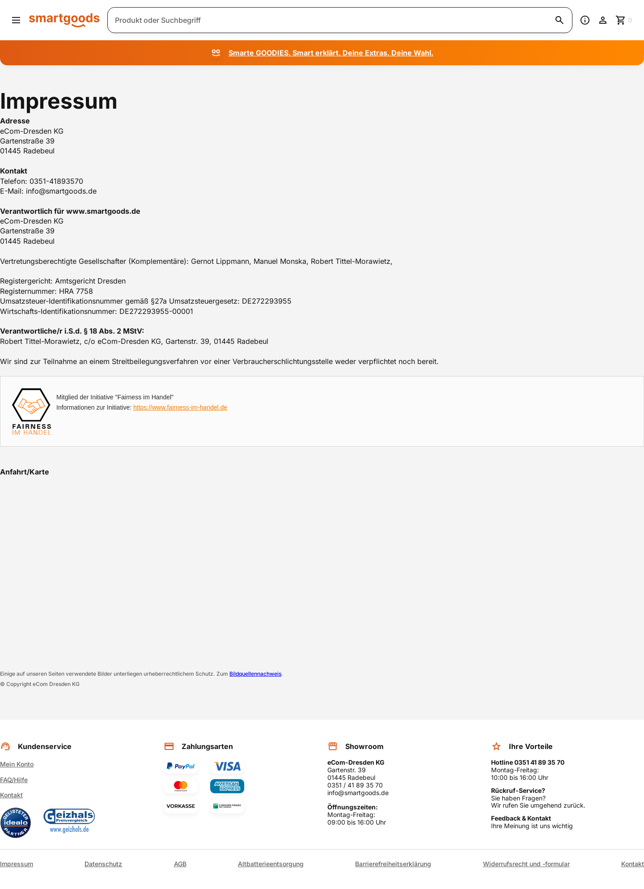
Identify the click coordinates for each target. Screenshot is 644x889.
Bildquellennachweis (255, 673)
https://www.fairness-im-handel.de (180, 407)
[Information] (585, 20)
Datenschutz (103, 864)
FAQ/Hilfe (14, 779)
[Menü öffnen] (16, 20)
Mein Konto (17, 764)
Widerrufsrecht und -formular (526, 864)
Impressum (16, 864)
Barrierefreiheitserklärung (393, 864)
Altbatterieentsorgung (271, 864)
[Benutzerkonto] (602, 20)
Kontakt (11, 795)
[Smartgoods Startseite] (64, 20)
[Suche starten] (559, 20)
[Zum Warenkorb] (624, 20)
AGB (180, 864)
